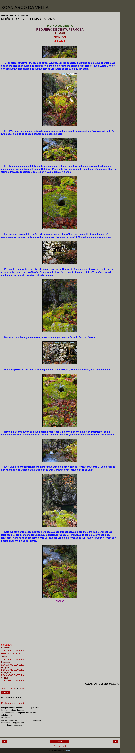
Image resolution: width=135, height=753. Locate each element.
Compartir (5, 692)
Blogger (68, 750)
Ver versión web (60, 746)
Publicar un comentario (13, 703)
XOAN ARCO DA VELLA (24, 7)
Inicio (60, 741)
